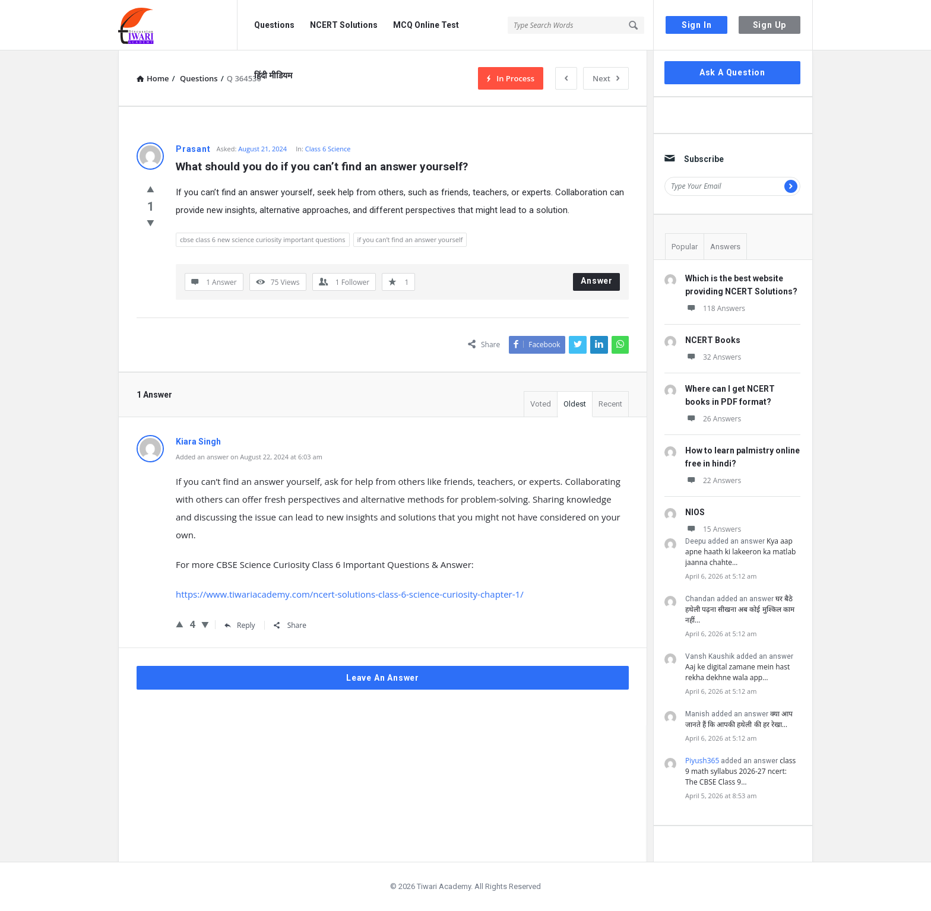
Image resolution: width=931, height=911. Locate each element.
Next (606, 78)
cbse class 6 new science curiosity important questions (263, 239)
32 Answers (713, 357)
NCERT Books (712, 340)
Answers (725, 246)
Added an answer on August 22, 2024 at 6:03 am (249, 456)
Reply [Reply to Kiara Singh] (239, 625)
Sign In (697, 25)
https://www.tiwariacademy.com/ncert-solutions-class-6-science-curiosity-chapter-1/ (350, 594)
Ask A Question (732, 72)
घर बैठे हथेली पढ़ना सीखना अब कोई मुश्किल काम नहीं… (739, 609)
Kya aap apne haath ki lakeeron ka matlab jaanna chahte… (740, 551)
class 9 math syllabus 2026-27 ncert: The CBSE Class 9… (740, 771)
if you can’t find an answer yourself (410, 239)
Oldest (574, 403)
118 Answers (715, 308)
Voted (540, 403)
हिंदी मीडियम (273, 75)
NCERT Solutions (344, 25)
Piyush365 (702, 761)
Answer (597, 280)
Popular (685, 246)
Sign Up (770, 25)
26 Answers (713, 419)
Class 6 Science (328, 148)
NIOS (695, 512)
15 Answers (713, 529)
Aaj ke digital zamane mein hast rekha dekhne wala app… (737, 672)
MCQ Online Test (426, 25)
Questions (274, 25)
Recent (610, 403)
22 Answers (713, 480)
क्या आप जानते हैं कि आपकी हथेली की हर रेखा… (739, 719)
